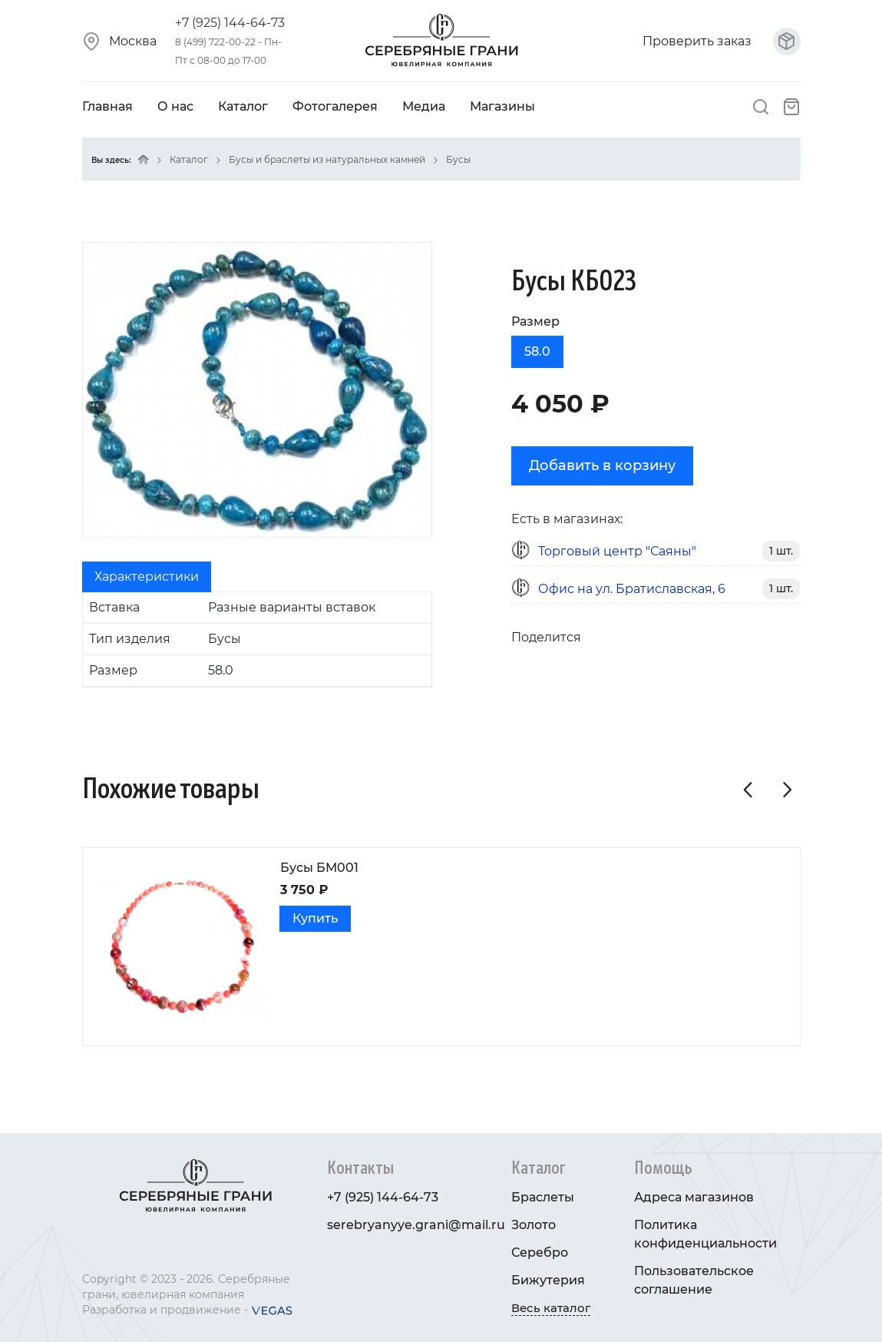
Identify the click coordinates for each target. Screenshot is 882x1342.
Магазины (502, 106)
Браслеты (542, 1197)
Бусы (458, 159)
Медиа (423, 106)
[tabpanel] (257, 639)
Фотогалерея (335, 106)
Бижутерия (548, 1280)
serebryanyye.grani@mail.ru (416, 1225)
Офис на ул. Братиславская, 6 (631, 589)
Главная (107, 106)
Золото (533, 1225)
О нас (175, 106)
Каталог (243, 106)
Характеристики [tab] (146, 576)
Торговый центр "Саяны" (617, 551)
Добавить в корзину (602, 465)
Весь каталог (550, 1308)
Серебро (539, 1252)
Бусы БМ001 (319, 867)
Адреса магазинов (694, 1197)
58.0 (537, 351)
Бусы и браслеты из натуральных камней (327, 159)
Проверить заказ (722, 41)
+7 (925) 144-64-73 (230, 22)
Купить (315, 918)
